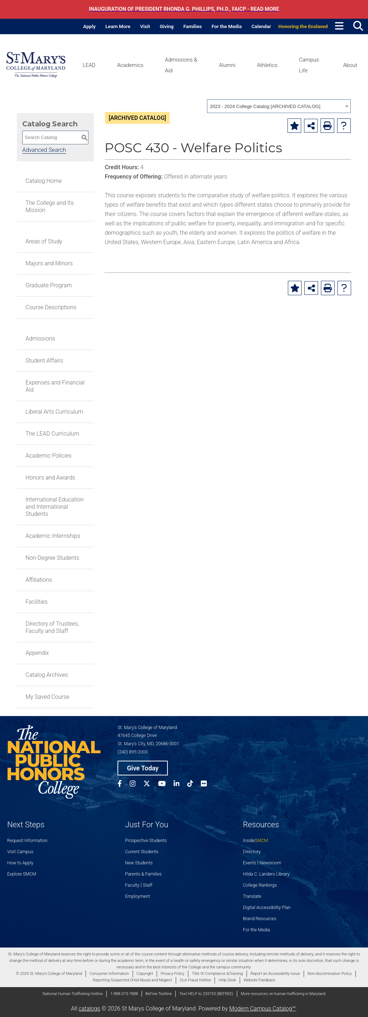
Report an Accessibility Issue (275, 973)
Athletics (267, 65)
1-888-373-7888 (124, 993)
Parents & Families (143, 874)
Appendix (37, 652)
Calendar (261, 26)
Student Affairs (44, 360)
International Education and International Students (55, 506)
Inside (255, 840)
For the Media (227, 26)
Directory (252, 851)
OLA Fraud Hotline (195, 980)
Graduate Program (49, 285)
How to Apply (20, 862)
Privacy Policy (172, 973)
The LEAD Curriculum (52, 433)
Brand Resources (259, 918)
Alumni (227, 65)
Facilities (36, 601)
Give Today (142, 768)
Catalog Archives (47, 674)
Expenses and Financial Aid (55, 386)
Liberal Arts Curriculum (54, 411)
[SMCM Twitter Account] (150, 784)
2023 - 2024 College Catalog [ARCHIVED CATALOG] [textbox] (265, 106)
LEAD (89, 65)
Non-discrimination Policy (330, 973)
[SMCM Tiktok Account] (194, 784)
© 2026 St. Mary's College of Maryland (49, 973)
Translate (252, 896)
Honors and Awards (50, 477)
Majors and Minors (49, 263)
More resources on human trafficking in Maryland (283, 993)
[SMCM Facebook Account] (124, 784)
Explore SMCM (21, 874)
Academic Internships (53, 535)
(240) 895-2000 (133, 752)
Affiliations (39, 579)
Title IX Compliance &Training (217, 973)
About (350, 65)
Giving (167, 26)
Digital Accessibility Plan (266, 907)
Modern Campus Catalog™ (262, 1008)
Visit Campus (20, 851)
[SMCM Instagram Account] (136, 784)
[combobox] (279, 106)
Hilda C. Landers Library (266, 874)
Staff (147, 885)
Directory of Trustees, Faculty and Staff (52, 627)
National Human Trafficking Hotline (72, 993)
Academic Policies (49, 455)
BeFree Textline (159, 993)
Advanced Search (44, 150)
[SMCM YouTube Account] (166, 784)
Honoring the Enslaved (303, 26)
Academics (130, 65)
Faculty (132, 885)
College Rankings (260, 885)
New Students (139, 862)
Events (249, 862)
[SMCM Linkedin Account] (180, 784)
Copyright (145, 973)
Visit (145, 26)
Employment (137, 896)
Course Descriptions (51, 307)
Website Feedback (259, 980)
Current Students (141, 851)
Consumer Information (109, 973)
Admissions (40, 338)
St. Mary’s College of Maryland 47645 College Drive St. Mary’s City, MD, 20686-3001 (148, 736)
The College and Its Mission (50, 206)
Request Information (27, 840)
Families (192, 26)
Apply (89, 26)
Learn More (117, 26)
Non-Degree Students (52, 557)
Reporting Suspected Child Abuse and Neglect (132, 980)
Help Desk (227, 980)
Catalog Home (44, 180)
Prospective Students (146, 840)
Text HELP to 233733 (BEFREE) (206, 993)
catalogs (89, 1008)
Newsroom (270, 862)
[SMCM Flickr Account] (208, 784)
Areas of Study (44, 241)
